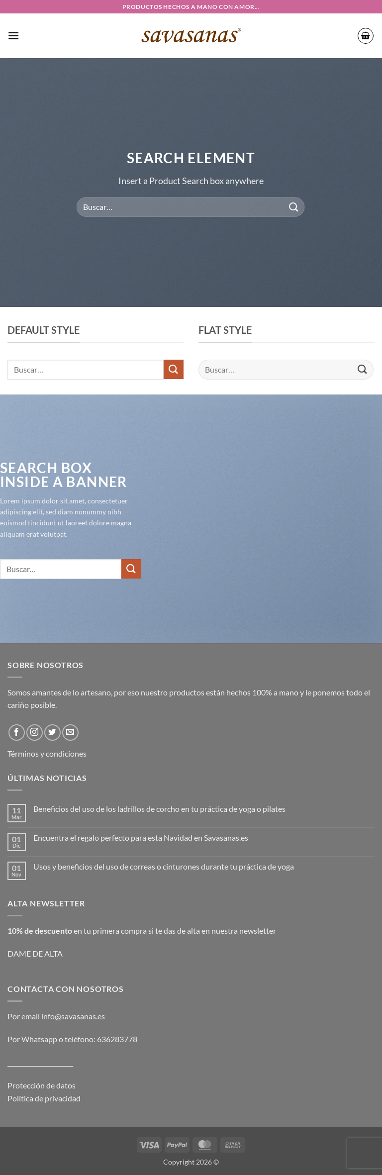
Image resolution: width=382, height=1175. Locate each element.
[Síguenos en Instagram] (34, 732)
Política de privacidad (44, 1098)
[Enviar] (293, 206)
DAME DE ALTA (35, 953)
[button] (13, 35)
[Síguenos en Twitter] (52, 732)
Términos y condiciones (47, 753)
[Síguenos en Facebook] (16, 732)
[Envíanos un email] (70, 732)
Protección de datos (41, 1085)
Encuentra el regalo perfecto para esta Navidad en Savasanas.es (140, 837)
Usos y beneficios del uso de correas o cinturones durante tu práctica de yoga (163, 866)
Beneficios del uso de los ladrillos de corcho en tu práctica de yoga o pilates (159, 808)
